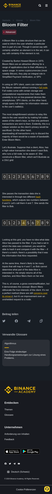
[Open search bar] (38, 5)
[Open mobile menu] (46, 5)
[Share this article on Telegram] (29, 321)
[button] (46, 5)
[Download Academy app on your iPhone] (12, 452)
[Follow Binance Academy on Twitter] (10, 463)
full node (43, 87)
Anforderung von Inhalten (16, 434)
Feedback (9, 439)
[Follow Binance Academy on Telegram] (14, 464)
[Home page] (12, 5)
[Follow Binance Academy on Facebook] (5, 464)
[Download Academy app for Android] (30, 452)
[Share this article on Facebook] (16, 321)
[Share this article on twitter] (4, 321)
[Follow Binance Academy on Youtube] (19, 463)
